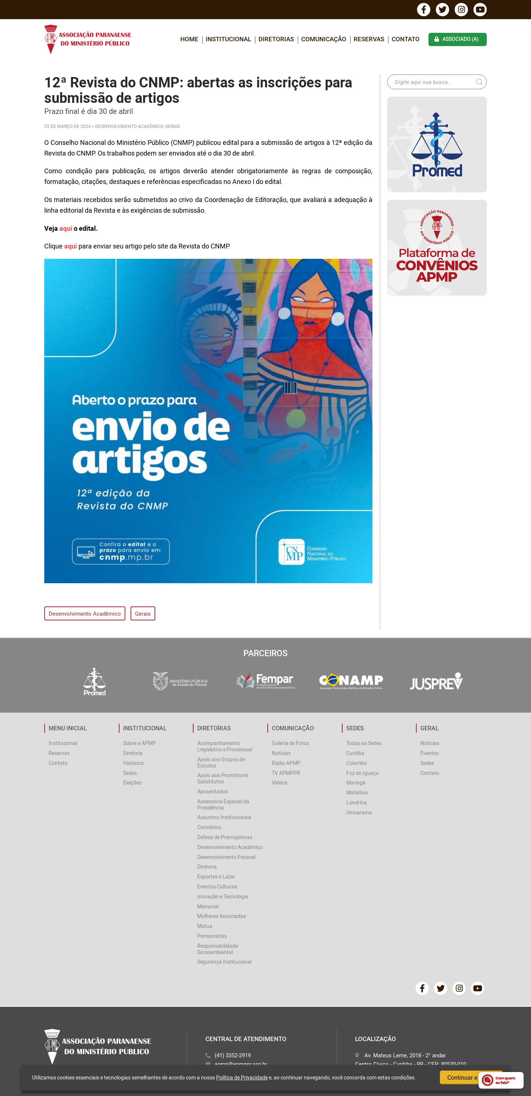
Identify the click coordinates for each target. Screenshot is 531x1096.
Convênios (209, 827)
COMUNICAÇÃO (323, 39)
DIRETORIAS (276, 39)
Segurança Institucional (224, 961)
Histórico (133, 762)
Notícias (281, 752)
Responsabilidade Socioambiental (217, 949)
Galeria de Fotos (290, 743)
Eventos (429, 752)
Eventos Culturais (217, 886)
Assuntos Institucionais (224, 817)
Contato (406, 39)
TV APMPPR (286, 772)
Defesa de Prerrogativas (224, 837)
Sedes (130, 772)
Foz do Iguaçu (362, 772)
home (189, 39)
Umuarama (359, 812)
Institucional (63, 743)
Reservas (369, 39)
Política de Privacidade (242, 1077)
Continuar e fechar (471, 1078)
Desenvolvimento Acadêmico (85, 613)
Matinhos (357, 792)
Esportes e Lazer (216, 876)
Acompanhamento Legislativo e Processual (224, 746)
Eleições (132, 782)
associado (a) (456, 38)
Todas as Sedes (364, 743)
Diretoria (133, 752)
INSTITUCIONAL (228, 39)
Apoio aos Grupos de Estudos (221, 762)
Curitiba (355, 752)
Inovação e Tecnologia (222, 896)
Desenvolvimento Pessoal (226, 856)
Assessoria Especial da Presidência (223, 804)
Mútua (204, 925)
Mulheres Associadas (221, 915)
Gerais (143, 613)
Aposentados (212, 791)
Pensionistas (212, 935)
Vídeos (279, 782)
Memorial (208, 906)
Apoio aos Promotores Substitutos (223, 778)
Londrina (356, 802)
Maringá (355, 782)
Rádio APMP (286, 762)
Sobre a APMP (139, 743)
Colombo (356, 762)
